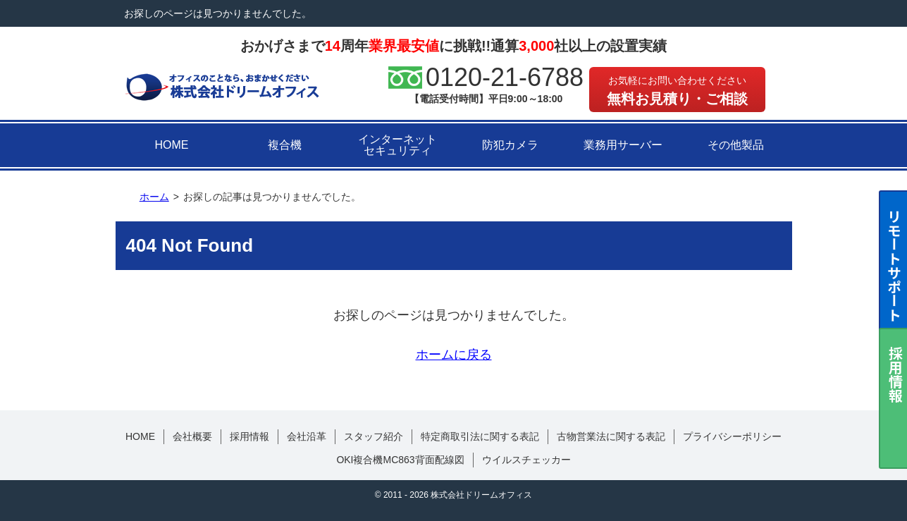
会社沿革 (306, 436)
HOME (172, 145)
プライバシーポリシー (732, 436)
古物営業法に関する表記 (611, 436)
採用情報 (249, 436)
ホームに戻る (454, 355)
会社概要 (192, 436)
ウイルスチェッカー (526, 460)
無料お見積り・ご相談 (677, 90)
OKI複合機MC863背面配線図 (400, 460)
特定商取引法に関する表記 (480, 436)
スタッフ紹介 (373, 436)
